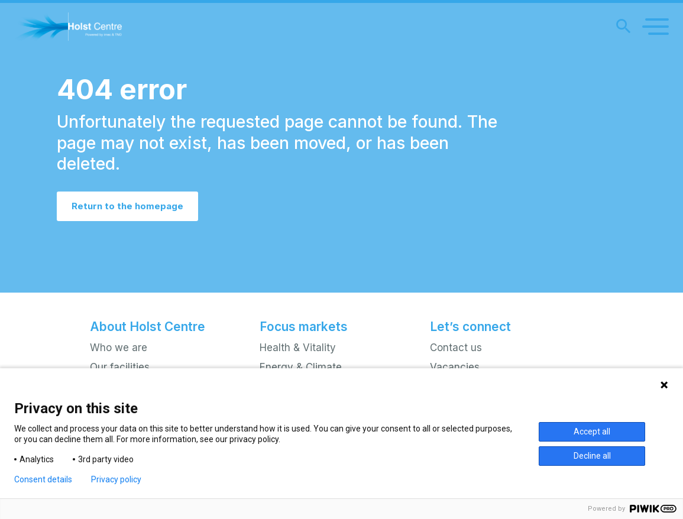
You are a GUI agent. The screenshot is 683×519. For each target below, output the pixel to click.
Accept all (592, 431)
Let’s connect (470, 326)
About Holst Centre (147, 326)
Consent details (43, 479)
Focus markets (304, 326)
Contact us (456, 347)
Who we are (118, 347)
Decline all (592, 455)
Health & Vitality (298, 347)
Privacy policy (116, 479)
